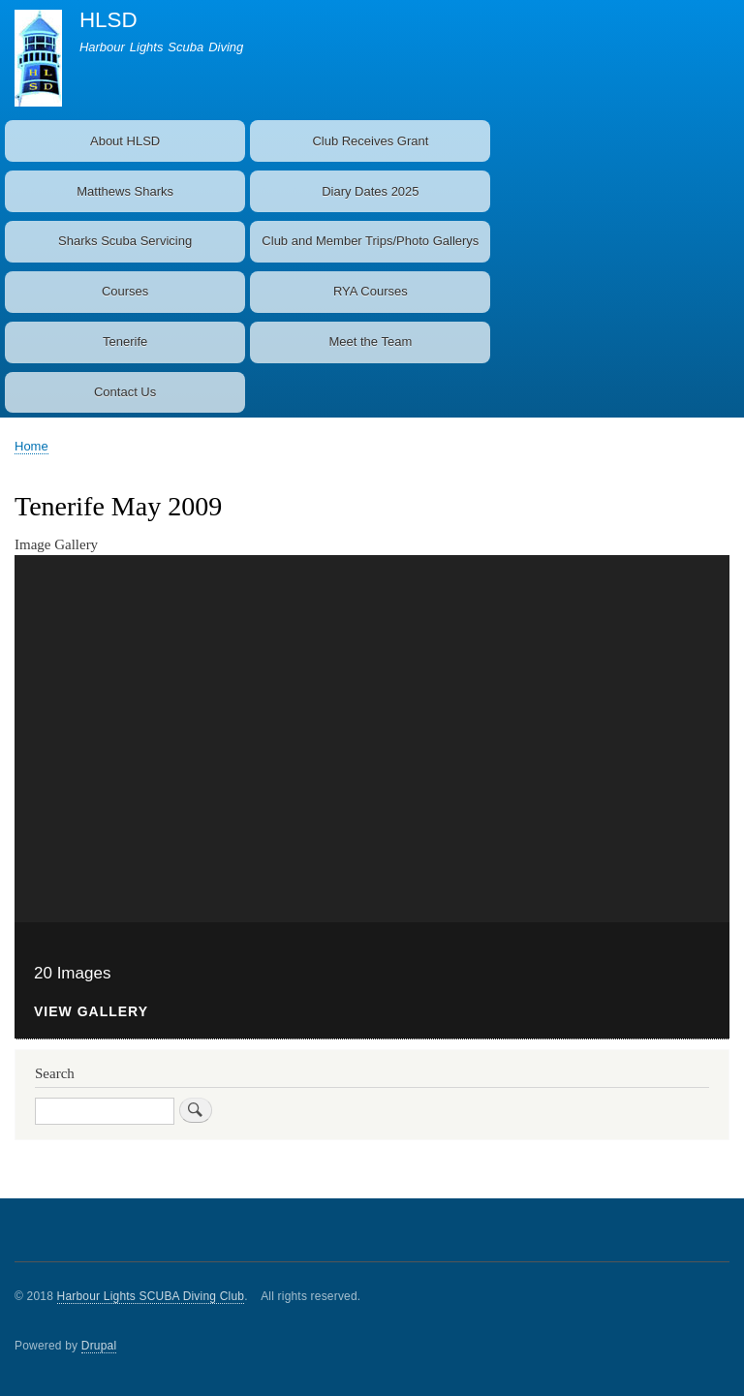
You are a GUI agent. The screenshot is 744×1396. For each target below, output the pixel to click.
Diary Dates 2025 (370, 191)
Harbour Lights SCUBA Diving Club (151, 1296)
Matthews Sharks (125, 191)
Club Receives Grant (370, 141)
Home (31, 446)
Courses (125, 291)
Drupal (99, 1345)
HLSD (108, 20)
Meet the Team (370, 341)
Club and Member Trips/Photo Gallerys (370, 240)
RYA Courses (370, 291)
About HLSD (125, 141)
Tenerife (125, 341)
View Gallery (91, 1012)
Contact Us (125, 392)
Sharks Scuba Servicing (125, 240)
